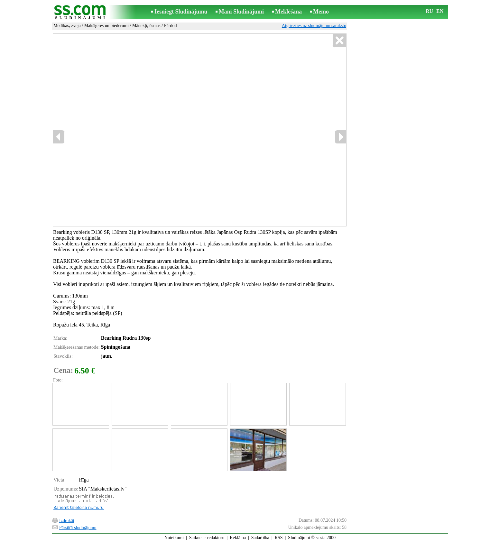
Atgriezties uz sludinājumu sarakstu (314, 25)
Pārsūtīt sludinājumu (78, 527)
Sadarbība (260, 537)
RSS (279, 537)
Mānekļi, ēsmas (146, 25)
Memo (321, 11)
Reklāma (238, 537)
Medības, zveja (67, 25)
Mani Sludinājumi (241, 11)
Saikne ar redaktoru (207, 537)
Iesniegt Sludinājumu (181, 11)
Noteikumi (174, 537)
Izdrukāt (66, 520)
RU (429, 11)
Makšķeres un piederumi (106, 25)
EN (439, 11)
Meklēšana (288, 11)
